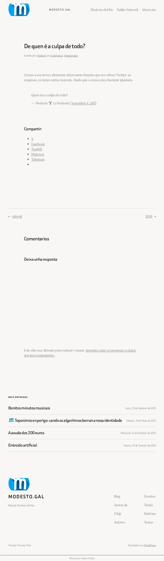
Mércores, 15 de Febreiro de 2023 (138, 433)
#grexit (17, 216)
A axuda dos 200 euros (26, 432)
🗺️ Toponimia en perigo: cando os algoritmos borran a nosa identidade (65, 420)
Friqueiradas (71, 55)
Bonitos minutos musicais (29, 408)
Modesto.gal (60, 10)
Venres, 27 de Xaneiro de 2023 (140, 445)
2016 (148, 216)
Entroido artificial (22, 445)
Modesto (41, 55)
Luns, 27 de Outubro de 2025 (140, 408)
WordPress (150, 545)
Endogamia (56, 55)
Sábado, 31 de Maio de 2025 (141, 420)
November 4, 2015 (83, 103)
